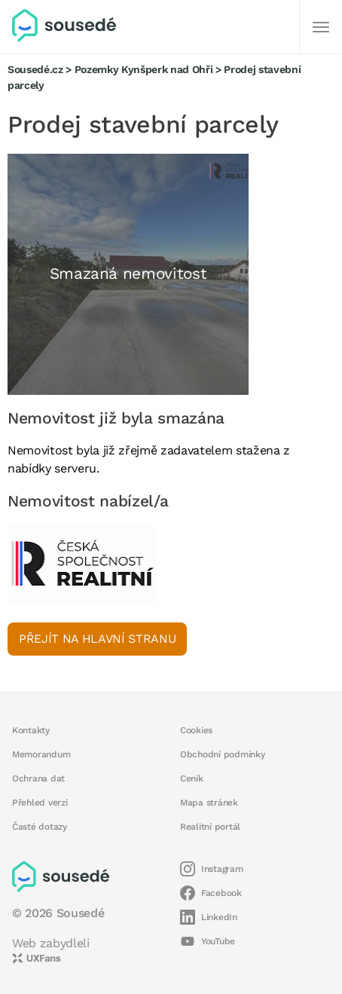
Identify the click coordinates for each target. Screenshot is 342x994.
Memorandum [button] (41, 754)
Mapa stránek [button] (209, 802)
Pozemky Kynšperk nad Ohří (144, 69)
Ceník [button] (191, 778)
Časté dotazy (39, 826)
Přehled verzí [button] (40, 802)
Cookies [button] (196, 730)
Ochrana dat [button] (38, 778)
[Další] (321, 27)
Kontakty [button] (31, 730)
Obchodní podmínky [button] (222, 754)
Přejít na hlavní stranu (97, 639)
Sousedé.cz (35, 69)
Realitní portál (210, 826)
